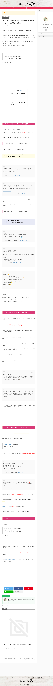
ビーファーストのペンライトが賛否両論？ (18, 93)
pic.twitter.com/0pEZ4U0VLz (18, 262)
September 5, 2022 (23, 240)
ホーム (12, 675)
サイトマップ (32, 675)
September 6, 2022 (20, 472)
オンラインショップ (6, 506)
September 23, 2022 (16, 175)
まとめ (13, 104)
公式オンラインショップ (8, 444)
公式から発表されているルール (11, 559)
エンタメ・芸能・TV (6, 604)
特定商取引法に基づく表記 (38, 7)
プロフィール (15, 7)
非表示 (20, 90)
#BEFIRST (16, 470)
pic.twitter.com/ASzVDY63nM (11, 173)
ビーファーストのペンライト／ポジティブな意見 (20, 95)
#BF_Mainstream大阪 (7, 191)
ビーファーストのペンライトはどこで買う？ (19, 102)
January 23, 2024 (22, 193)
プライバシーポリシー (30, 7)
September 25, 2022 (16, 488)
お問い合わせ (23, 7)
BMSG (28, 293)
